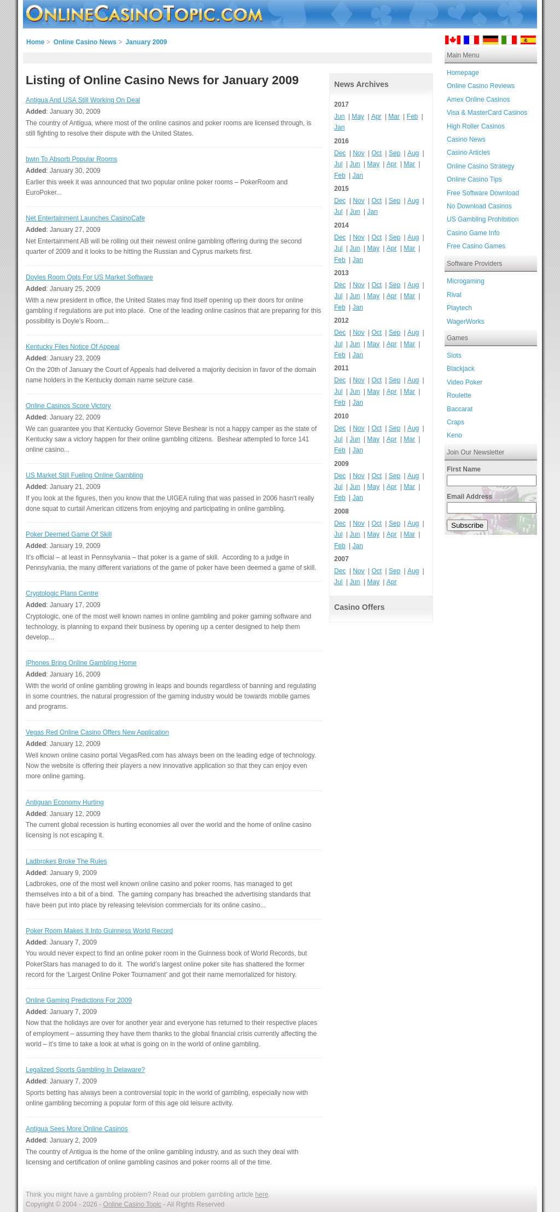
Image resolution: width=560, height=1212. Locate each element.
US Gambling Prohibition (482, 219)
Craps (455, 422)
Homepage (463, 73)
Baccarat (459, 409)
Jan (339, 127)
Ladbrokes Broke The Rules (66, 861)
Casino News (466, 139)
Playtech (459, 308)
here (262, 1194)
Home (35, 42)
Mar (394, 116)
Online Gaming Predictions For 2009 (79, 1000)
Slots (454, 355)
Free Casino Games (476, 246)
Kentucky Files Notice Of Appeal (72, 347)
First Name (464, 469)
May (358, 116)
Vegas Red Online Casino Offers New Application (97, 732)
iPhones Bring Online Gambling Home (81, 663)
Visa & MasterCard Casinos (487, 112)
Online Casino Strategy (480, 166)
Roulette (459, 395)
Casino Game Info (473, 233)
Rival (454, 295)
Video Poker (464, 382)
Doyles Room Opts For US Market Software (89, 277)
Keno (454, 435)
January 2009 (146, 42)
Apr (376, 116)
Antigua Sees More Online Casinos (77, 1129)
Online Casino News (85, 42)
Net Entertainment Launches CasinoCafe (85, 218)
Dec (340, 153)
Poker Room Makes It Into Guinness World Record (99, 931)
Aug (413, 153)
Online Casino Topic (132, 1204)
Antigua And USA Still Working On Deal (83, 100)
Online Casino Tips (474, 179)
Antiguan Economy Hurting (65, 802)
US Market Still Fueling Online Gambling (84, 475)
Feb (412, 116)
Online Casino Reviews (481, 86)
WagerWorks (466, 321)
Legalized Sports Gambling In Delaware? (85, 1070)
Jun (339, 116)
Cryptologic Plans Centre (62, 593)
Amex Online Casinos (478, 99)
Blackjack (461, 368)
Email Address (469, 496)
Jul (338, 164)
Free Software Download (483, 193)
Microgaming (466, 281)
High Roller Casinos (476, 126)
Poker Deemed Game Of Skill (69, 534)
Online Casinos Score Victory (68, 406)
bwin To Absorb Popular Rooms (71, 159)
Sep (394, 153)
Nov (358, 153)
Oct (376, 153)
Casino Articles (468, 152)
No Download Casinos (479, 206)
